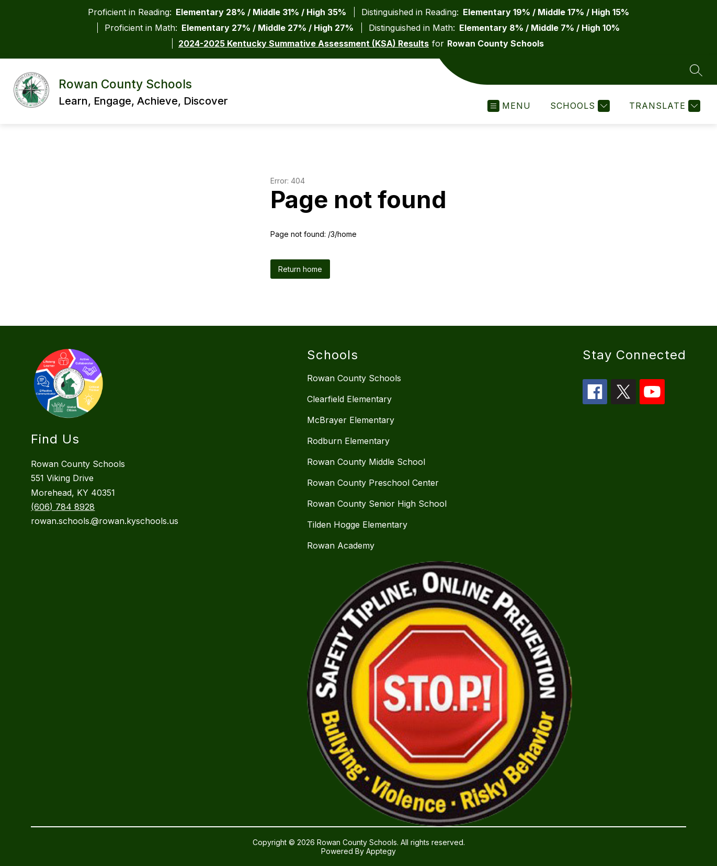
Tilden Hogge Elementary (357, 524)
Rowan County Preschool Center (373, 482)
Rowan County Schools (354, 378)
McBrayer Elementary (350, 420)
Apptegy (381, 851)
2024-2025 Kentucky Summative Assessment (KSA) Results (303, 43)
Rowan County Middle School (366, 462)
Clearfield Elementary (349, 399)
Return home (300, 269)
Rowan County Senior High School (377, 503)
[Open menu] (509, 105)
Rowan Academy (340, 545)
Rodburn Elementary (348, 441)
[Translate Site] (663, 105)
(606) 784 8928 (63, 507)
